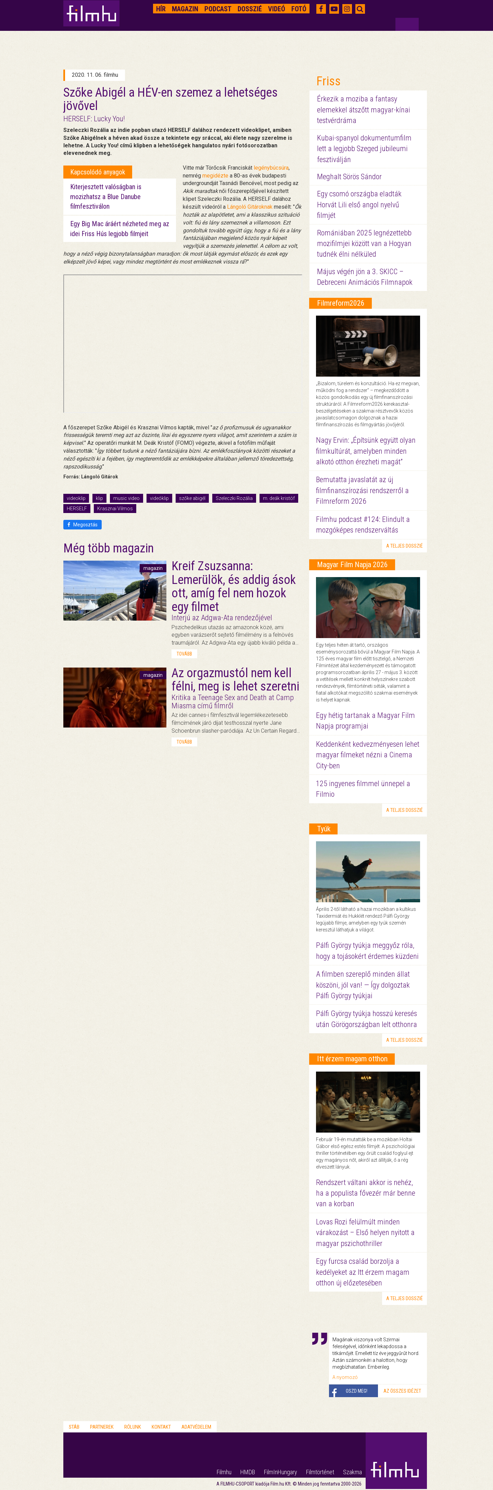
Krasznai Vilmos (115, 508)
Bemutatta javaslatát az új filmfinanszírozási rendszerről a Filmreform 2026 (362, 490)
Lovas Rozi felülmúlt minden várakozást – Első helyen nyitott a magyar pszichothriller (365, 1233)
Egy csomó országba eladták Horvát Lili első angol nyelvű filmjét (359, 205)
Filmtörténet (320, 1472)
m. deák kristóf (279, 498)
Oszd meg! (356, 1391)
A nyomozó (345, 1377)
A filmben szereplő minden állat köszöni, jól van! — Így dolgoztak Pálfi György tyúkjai (363, 985)
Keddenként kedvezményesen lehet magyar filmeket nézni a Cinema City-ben (367, 755)
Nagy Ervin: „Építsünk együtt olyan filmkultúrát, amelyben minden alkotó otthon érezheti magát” (366, 451)
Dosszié (250, 9)
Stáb (74, 1427)
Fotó (298, 9)
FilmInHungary (280, 1472)
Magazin (185, 9)
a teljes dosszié (404, 546)
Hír (161, 9)
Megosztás (82, 524)
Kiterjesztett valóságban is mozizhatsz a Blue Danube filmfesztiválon (105, 196)
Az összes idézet (402, 1391)
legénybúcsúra (271, 167)
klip (99, 498)
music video (126, 498)
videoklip (76, 498)
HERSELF (77, 508)
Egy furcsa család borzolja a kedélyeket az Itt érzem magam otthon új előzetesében (362, 1272)
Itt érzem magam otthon (352, 1058)
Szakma (352, 1472)
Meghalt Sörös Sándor (349, 176)
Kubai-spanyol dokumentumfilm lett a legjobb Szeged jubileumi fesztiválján (364, 149)
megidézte (215, 175)
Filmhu (224, 1472)
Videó (276, 9)
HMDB (247, 1472)
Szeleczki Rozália (234, 498)
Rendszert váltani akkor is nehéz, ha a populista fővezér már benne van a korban (365, 1193)
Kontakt (161, 1427)
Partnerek (102, 1427)
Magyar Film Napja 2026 (352, 564)
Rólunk (132, 1427)
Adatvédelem (196, 1427)
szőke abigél (192, 498)
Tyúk (323, 829)
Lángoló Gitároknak (250, 207)
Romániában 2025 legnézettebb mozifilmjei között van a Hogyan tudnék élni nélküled (364, 244)
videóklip (159, 498)
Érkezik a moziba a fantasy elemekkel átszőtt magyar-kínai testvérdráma (363, 110)
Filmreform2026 (341, 303)
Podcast (217, 9)
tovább (184, 654)
